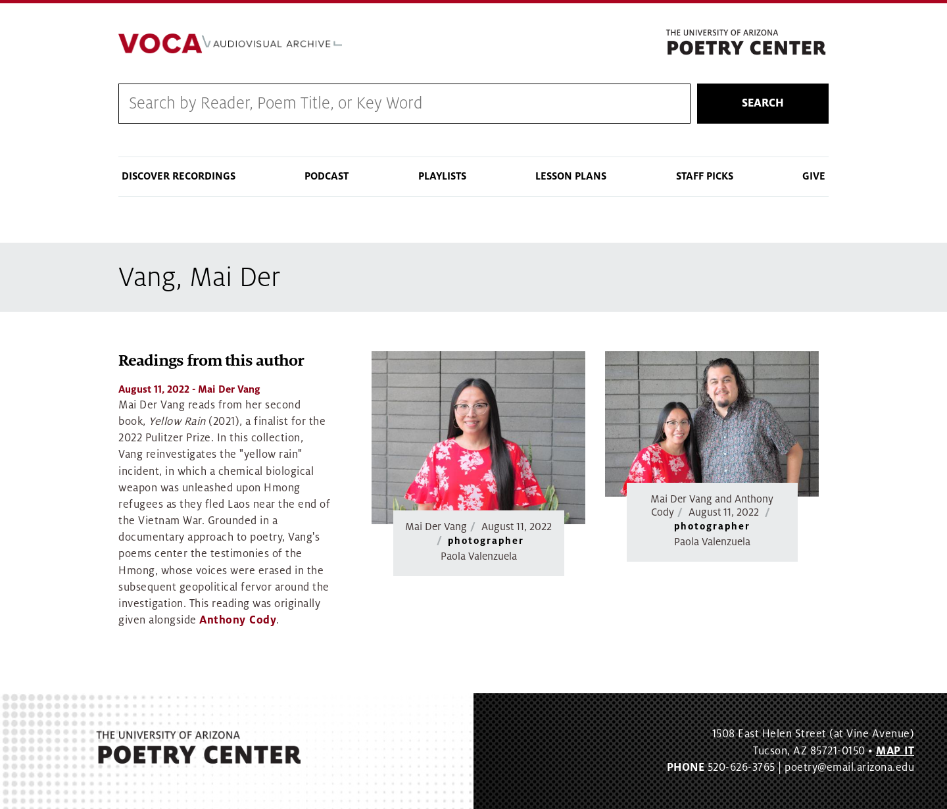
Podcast (326, 176)
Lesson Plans (570, 176)
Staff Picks (704, 176)
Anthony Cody (237, 620)
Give (813, 176)
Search (763, 103)
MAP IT (895, 751)
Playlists (442, 176)
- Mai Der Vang (189, 389)
